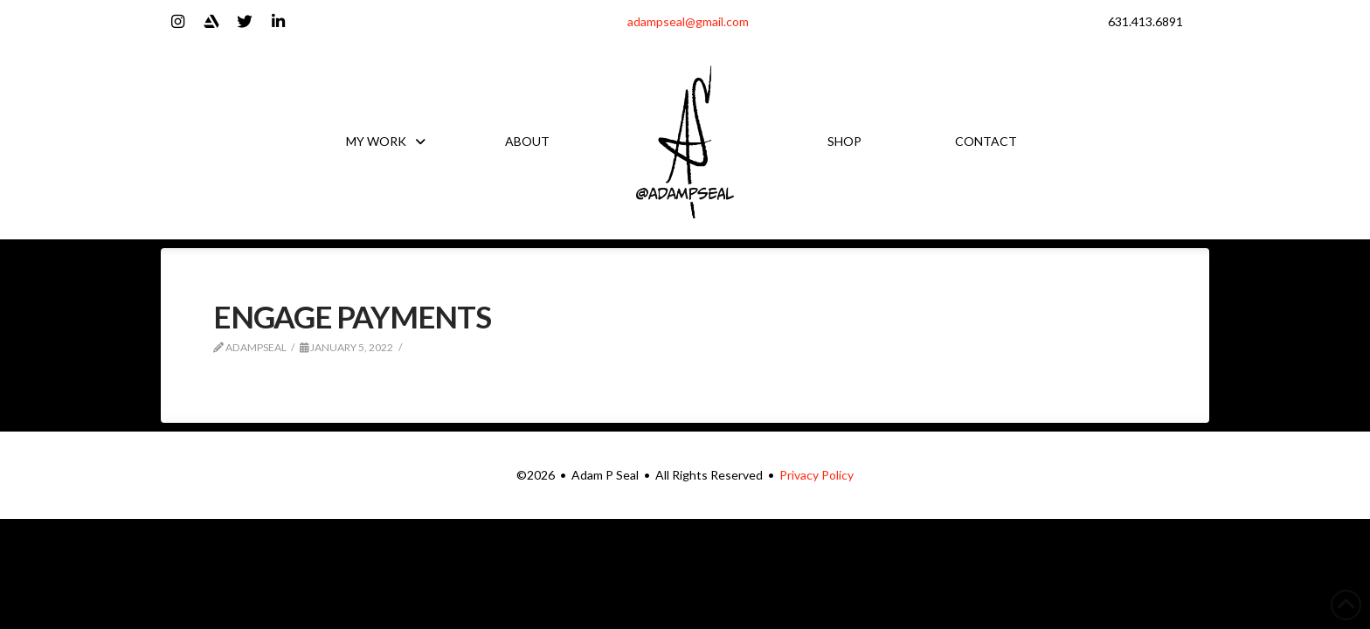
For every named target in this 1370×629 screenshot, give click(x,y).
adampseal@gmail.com (688, 21)
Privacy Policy (816, 474)
